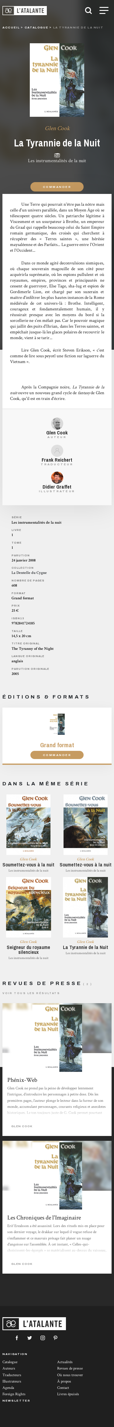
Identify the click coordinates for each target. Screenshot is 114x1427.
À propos (64, 1381)
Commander (57, 186)
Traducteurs (11, 1375)
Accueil (11, 27)
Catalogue (9, 1362)
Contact (63, 1387)
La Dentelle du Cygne (29, 572)
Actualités (65, 1362)
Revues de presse (70, 1368)
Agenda (8, 1387)
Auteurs (8, 1368)
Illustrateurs (11, 1381)
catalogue (37, 27)
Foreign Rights (14, 1394)
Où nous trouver (70, 1375)
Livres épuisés (68, 1394)
